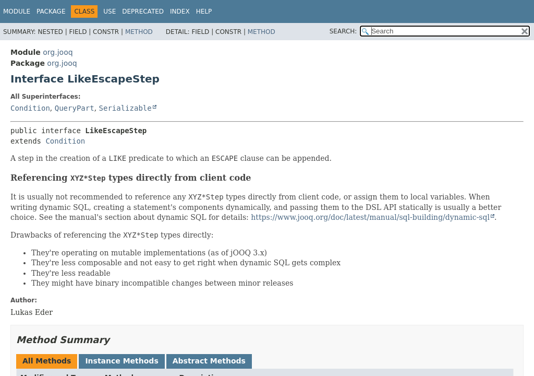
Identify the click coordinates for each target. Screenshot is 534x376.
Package (51, 11)
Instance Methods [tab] (121, 361)
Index (180, 11)
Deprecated (143, 11)
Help (204, 11)
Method (139, 32)
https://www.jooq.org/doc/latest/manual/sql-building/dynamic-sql (370, 217)
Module (16, 11)
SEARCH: (343, 31)
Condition (30, 108)
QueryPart (74, 108)
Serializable (125, 108)
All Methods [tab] (46, 361)
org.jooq (57, 52)
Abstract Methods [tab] (209, 361)
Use (109, 11)
